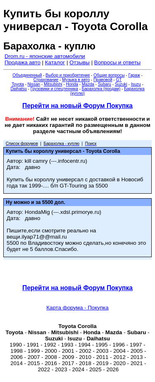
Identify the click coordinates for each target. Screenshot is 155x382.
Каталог (55, 62)
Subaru (104, 84)
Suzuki (121, 84)
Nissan (34, 84)
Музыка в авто (76, 79)
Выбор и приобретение (67, 75)
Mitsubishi (53, 84)
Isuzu (136, 84)
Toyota (18, 84)
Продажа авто (23, 62)
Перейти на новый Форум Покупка (77, 105)
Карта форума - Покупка (77, 308)
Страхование (46, 79)
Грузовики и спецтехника (54, 89)
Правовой (102, 79)
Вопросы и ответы (117, 62)
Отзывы (79, 62)
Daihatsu (18, 89)
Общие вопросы (108, 75)
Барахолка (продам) (101, 89)
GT (119, 79)
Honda (72, 84)
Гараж (134, 75)
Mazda (88, 84)
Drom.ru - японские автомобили (45, 56)
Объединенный (27, 75)
